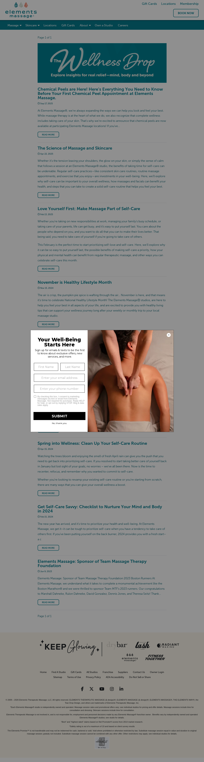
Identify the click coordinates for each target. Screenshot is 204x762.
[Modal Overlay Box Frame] (102, 381)
